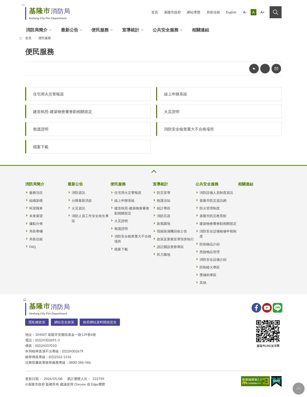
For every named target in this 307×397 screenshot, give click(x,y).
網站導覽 (193, 12)
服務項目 (36, 192)
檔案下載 (40, 146)
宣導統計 (130, 29)
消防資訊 (78, 192)
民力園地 (163, 254)
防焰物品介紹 (210, 244)
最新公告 (69, 29)
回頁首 (299, 389)
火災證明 (171, 111)
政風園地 (163, 223)
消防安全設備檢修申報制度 (218, 233)
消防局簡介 (36, 29)
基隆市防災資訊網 (213, 200)
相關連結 (200, 29)
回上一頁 (254, 68)
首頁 (154, 12)
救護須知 (163, 200)
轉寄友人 (276, 68)
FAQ (32, 247)
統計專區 (163, 208)
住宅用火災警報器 (48, 94)
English (231, 12)
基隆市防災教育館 (213, 216)
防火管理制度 (210, 208)
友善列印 (265, 68)
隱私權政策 (37, 322)
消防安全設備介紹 (213, 259)
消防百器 (163, 216)
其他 (203, 282)
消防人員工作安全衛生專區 (90, 218)
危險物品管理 (210, 252)
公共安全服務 (165, 29)
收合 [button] (153, 171)
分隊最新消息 (82, 200)
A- (245, 12)
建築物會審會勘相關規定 (218, 223)
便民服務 (100, 29)
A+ (262, 12)
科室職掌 (36, 208)
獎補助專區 (208, 275)
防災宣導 (163, 192)
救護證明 (40, 129)
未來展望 (36, 216)
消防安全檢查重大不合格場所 (189, 129)
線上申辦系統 (175, 94)
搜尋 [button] (276, 12)
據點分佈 (36, 223)
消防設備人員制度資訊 (216, 192)
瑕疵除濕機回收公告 (172, 231)
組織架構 (36, 200)
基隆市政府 (172, 12)
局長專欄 (36, 231)
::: (23, 4)
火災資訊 (78, 208)
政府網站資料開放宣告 (100, 322)
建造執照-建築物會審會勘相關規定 (62, 111)
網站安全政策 (64, 322)
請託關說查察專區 (170, 247)
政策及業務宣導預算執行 (175, 239)
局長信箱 (213, 12)
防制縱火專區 (210, 267)
